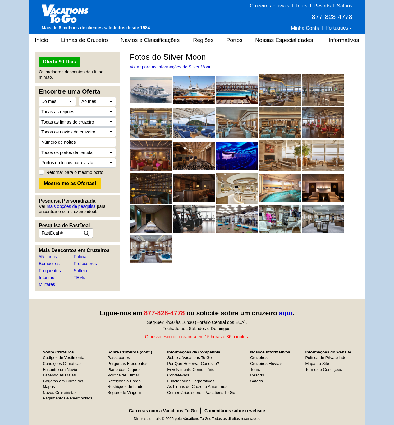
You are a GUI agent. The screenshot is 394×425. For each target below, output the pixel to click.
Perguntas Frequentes (128, 363)
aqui (285, 312)
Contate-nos (178, 375)
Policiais (81, 256)
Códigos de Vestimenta (63, 357)
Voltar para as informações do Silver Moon (171, 66)
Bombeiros (49, 263)
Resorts (322, 5)
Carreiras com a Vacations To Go (163, 410)
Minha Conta (305, 28)
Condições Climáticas (62, 363)
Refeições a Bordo (124, 381)
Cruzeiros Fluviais (269, 5)
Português (338, 27)
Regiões (203, 40)
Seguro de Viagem (124, 392)
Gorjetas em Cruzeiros (63, 381)
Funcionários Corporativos (190, 381)
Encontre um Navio (60, 369)
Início (41, 40)
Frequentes (50, 270)
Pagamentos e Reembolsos (67, 398)
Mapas (49, 386)
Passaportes (119, 357)
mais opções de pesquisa (71, 206)
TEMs (79, 277)
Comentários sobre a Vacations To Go (201, 392)
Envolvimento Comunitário (190, 369)
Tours (301, 5)
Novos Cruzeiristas (59, 392)
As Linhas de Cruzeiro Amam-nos (197, 386)
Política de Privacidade (325, 357)
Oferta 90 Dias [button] (59, 61)
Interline (46, 277)
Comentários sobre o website (234, 410)
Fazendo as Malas (59, 375)
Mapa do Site (317, 363)
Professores (85, 263)
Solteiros (82, 270)
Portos (234, 40)
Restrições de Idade (126, 386)
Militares (47, 284)
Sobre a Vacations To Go (189, 357)
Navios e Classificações (150, 40)
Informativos (343, 40)
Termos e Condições (323, 369)
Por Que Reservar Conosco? (193, 363)
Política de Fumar (123, 375)
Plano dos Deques (124, 369)
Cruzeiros (259, 357)
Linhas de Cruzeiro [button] (84, 40)
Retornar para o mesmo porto (74, 172)
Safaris (344, 5)
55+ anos (48, 256)
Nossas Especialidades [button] (284, 40)
